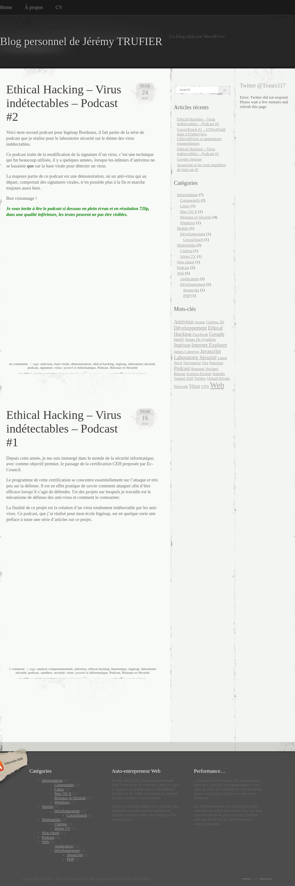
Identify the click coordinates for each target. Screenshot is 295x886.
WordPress (246, 879)
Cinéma (186, 251)
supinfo (218, 374)
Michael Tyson (266, 879)
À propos (34, 7)
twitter (200, 378)
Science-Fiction (198, 374)
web (217, 385)
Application (189, 279)
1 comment (17, 669)
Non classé (185, 262)
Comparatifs (190, 200)
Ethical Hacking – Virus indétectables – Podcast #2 (63, 103)
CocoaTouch (193, 239)
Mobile (182, 228)
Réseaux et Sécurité (123, 367)
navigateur (192, 363)
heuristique (119, 669)
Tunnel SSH (183, 378)
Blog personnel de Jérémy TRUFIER (81, 41)
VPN (205, 386)
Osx (205, 363)
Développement (192, 234)
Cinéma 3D (215, 322)
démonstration (81, 364)
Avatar (199, 322)
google (216, 334)
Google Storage (189, 159)
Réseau (179, 374)
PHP (186, 295)
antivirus (46, 364)
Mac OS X (188, 211)
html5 (179, 339)
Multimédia (186, 245)
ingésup (121, 364)
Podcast (103, 367)
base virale (61, 364)
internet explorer (209, 345)
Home (6, 7)
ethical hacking (103, 364)
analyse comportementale (55, 669)
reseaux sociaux (204, 369)
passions (216, 363)
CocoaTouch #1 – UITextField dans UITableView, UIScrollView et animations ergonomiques (201, 136)
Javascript (191, 290)
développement (190, 328)
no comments (18, 364)
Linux (185, 206)
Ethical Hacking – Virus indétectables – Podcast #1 (63, 428)
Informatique (87, 367)
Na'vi (178, 363)
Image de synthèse (200, 339)
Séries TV (188, 256)
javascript (210, 351)
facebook (200, 334)
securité (59, 672)
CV (58, 7)
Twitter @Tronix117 (263, 85)
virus (58, 367)
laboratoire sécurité (141, 364)
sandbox (46, 672)
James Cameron (186, 351)
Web (180, 273)
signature (46, 367)
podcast (33, 367)
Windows (187, 223)
